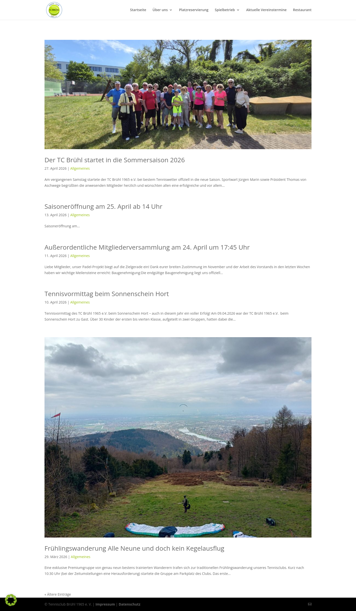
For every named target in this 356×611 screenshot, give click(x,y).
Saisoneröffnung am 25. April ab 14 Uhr (103, 206)
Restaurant (302, 10)
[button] (11, 600)
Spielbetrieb (225, 10)
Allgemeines (80, 168)
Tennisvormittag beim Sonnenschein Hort (106, 293)
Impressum (105, 604)
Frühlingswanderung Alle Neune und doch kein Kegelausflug (134, 548)
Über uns (160, 10)
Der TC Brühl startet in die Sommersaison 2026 (114, 159)
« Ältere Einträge (57, 594)
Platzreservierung (193, 10)
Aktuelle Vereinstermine (266, 10)
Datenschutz (129, 604)
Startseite (138, 10)
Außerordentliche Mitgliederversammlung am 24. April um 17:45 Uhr (147, 247)
